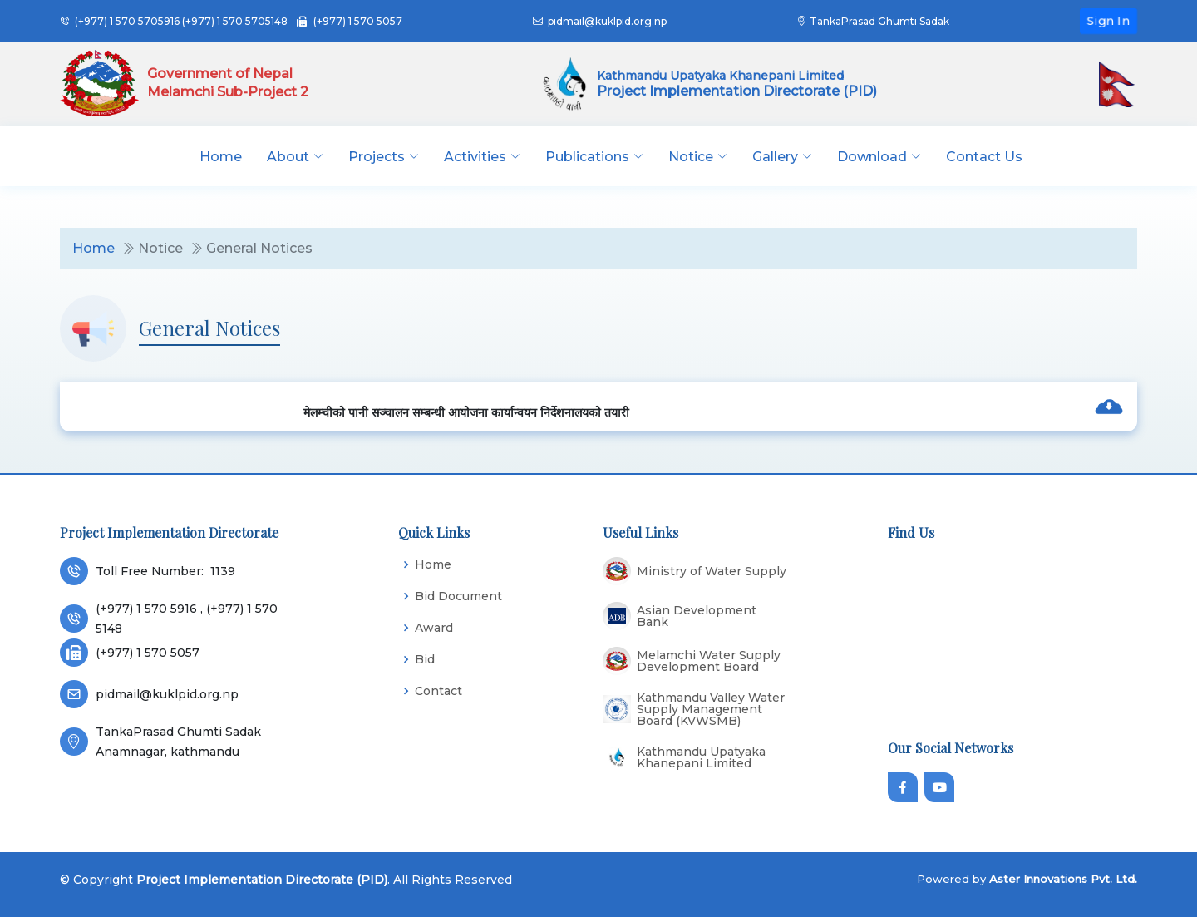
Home (221, 157)
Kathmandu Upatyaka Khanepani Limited (701, 757)
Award (434, 628)
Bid (425, 659)
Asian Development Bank (696, 616)
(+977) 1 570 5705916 (127, 21)
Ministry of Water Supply (711, 571)
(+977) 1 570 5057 (357, 21)
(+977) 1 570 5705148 (235, 21)
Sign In (1108, 19)
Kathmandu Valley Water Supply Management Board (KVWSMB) (711, 709)
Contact (438, 691)
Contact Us (984, 157)
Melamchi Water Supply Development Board (709, 661)
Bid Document (458, 596)
